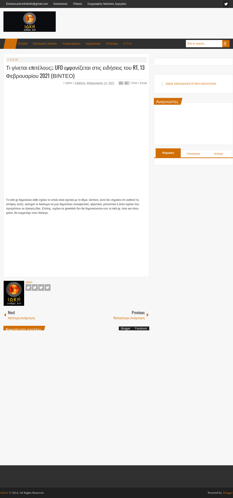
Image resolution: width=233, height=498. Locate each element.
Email (142, 83)
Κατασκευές (60, 3)
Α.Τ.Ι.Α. (127, 43)
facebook (226, 4)
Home (10, 44)
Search (226, 43)
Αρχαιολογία (93, 43)
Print (133, 83)
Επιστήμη (112, 43)
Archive (218, 153)
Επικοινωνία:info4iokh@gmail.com (27, 3)
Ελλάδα (22, 43)
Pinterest (48, 287)
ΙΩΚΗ (69, 83)
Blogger (125, 328)
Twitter (35, 287)
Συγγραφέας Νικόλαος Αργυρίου (106, 3)
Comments (193, 153)
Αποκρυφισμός (71, 43)
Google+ (41, 287)
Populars (168, 152)
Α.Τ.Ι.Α (14, 59)
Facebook (28, 287)
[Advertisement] (147, 22)
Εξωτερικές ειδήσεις (45, 43)
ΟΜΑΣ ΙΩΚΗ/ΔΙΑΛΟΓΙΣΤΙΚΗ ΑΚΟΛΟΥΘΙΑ (190, 83)
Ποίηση (77, 3)
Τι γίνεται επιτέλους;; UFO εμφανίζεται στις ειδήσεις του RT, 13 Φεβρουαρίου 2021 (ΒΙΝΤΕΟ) (75, 71)
